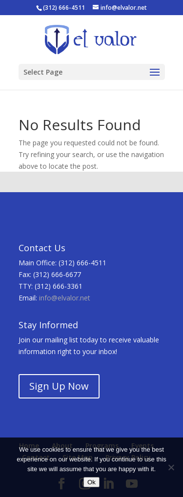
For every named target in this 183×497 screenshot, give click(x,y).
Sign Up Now (59, 386)
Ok (91, 482)
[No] (171, 467)
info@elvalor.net (64, 297)
